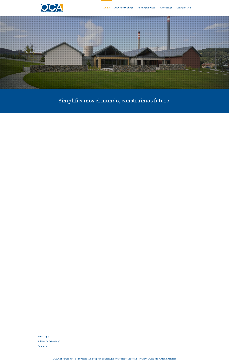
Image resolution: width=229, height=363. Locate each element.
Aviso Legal (43, 336)
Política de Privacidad (49, 341)
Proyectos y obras (123, 7)
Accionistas (166, 7)
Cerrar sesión (183, 7)
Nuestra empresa (146, 7)
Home (106, 7)
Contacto (42, 346)
